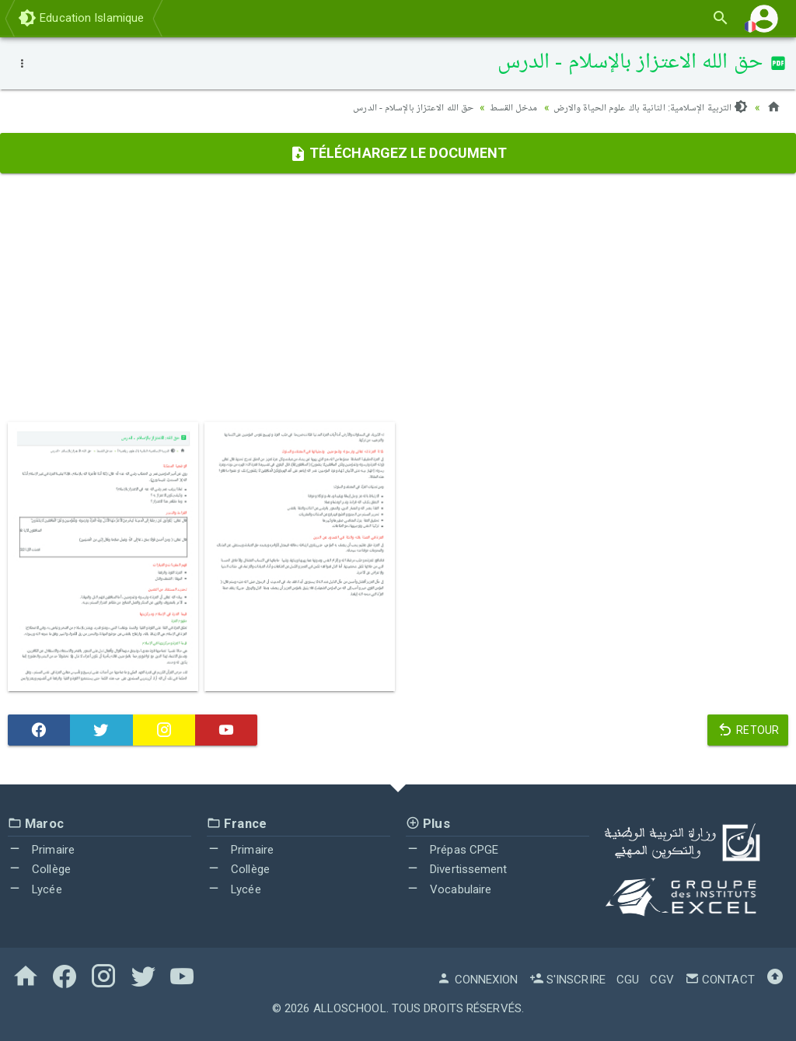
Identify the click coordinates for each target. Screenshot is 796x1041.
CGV (661, 980)
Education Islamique (81, 18)
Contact (720, 980)
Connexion (477, 980)
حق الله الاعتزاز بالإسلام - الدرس (398, 107)
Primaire (41, 850)
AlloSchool (349, 1008)
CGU (627, 980)
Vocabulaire (448, 889)
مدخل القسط (503, 107)
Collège (39, 869)
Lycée (35, 889)
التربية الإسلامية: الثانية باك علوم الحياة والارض (646, 107)
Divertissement (457, 869)
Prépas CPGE (452, 850)
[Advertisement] (398, 298)
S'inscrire (567, 980)
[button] (764, 18)
